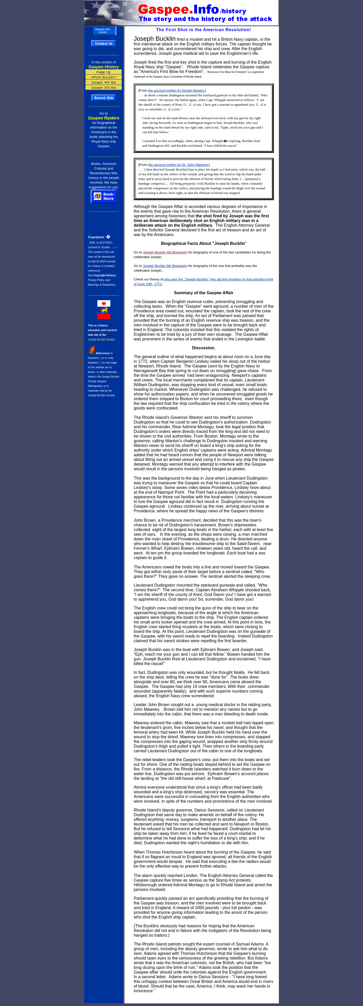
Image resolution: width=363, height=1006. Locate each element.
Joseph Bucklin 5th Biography (165, 266)
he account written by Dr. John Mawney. (179, 165)
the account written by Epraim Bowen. (176, 90)
